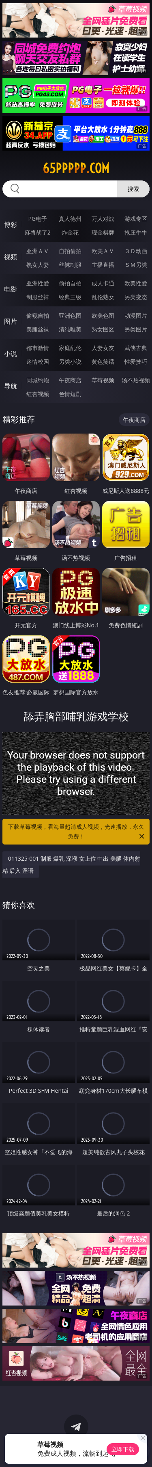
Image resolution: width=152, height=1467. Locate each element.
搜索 (133, 189)
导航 (10, 385)
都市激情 (37, 348)
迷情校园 (37, 361)
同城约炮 (37, 380)
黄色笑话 (103, 361)
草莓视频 (103, 380)
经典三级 (70, 297)
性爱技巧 (135, 361)
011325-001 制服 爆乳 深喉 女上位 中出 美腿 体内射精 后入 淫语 (71, 864)
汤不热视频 (136, 380)
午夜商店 (70, 380)
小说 (10, 353)
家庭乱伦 (70, 348)
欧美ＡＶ (103, 251)
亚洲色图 (70, 315)
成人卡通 (103, 283)
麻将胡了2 (38, 232)
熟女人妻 (37, 264)
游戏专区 (135, 218)
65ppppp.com (76, 168)
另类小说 (70, 361)
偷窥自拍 (37, 315)
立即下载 (122, 1449)
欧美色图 (103, 315)
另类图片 (135, 329)
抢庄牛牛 (135, 232)
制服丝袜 (37, 297)
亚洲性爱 (37, 283)
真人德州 (70, 218)
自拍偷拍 (70, 251)
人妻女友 (103, 348)
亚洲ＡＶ (37, 251)
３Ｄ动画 (135, 251)
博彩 (10, 224)
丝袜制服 (70, 264)
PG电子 (37, 218)
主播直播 (103, 264)
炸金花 (70, 232)
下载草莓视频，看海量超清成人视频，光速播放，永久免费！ (77, 832)
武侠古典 (135, 348)
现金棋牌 (103, 232)
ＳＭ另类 (135, 264)
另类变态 (135, 297)
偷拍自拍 (70, 283)
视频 (10, 256)
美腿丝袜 (37, 329)
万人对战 (103, 218)
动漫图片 (135, 315)
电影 (10, 289)
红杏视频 (37, 394)
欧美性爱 (135, 283)
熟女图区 (103, 329)
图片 (10, 321)
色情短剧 (70, 394)
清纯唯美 (70, 329)
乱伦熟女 (103, 297)
